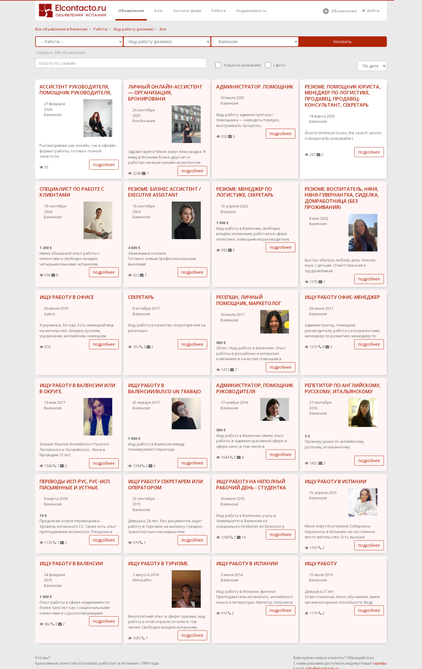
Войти (371, 10)
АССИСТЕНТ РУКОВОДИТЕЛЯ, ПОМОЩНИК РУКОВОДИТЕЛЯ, (75, 90)
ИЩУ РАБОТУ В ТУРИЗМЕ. (158, 563)
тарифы (379, 663)
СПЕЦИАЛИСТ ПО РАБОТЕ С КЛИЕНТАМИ (72, 192)
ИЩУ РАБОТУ (321, 563)
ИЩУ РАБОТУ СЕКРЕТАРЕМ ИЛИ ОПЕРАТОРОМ (165, 484)
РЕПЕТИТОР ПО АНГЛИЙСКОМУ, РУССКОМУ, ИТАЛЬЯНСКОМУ (342, 388)
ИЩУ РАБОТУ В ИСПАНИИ (335, 481)
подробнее (104, 164)
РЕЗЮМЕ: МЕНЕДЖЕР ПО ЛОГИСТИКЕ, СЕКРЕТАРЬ (244, 192)
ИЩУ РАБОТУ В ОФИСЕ (67, 297)
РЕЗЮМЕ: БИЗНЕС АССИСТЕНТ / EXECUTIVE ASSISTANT (164, 192)
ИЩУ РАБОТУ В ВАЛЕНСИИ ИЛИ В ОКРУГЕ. (77, 388)
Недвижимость (251, 10)
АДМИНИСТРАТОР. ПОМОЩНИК (254, 87)
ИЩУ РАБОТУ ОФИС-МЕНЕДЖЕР (342, 297)
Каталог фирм (187, 10)
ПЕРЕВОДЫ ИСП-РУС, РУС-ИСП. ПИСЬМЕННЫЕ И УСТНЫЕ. (75, 484)
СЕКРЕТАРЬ (141, 297)
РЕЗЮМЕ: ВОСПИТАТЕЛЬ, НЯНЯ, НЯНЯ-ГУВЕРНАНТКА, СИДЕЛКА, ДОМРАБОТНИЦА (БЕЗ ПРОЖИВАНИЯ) (342, 198)
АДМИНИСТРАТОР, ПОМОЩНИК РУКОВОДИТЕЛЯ (254, 388)
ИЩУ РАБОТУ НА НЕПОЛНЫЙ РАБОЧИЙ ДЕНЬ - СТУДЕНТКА (251, 484)
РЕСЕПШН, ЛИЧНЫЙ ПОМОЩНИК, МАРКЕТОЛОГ (248, 300)
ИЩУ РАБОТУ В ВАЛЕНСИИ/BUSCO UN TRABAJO (164, 388)
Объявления (131, 10)
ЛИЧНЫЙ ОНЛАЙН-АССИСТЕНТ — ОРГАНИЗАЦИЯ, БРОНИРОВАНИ (165, 93)
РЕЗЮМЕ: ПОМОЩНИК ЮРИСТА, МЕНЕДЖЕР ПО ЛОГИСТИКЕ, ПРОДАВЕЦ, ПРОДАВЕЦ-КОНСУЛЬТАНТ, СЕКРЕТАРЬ (342, 96)
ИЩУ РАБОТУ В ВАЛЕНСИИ (71, 563)
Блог (158, 10)
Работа (219, 10)
